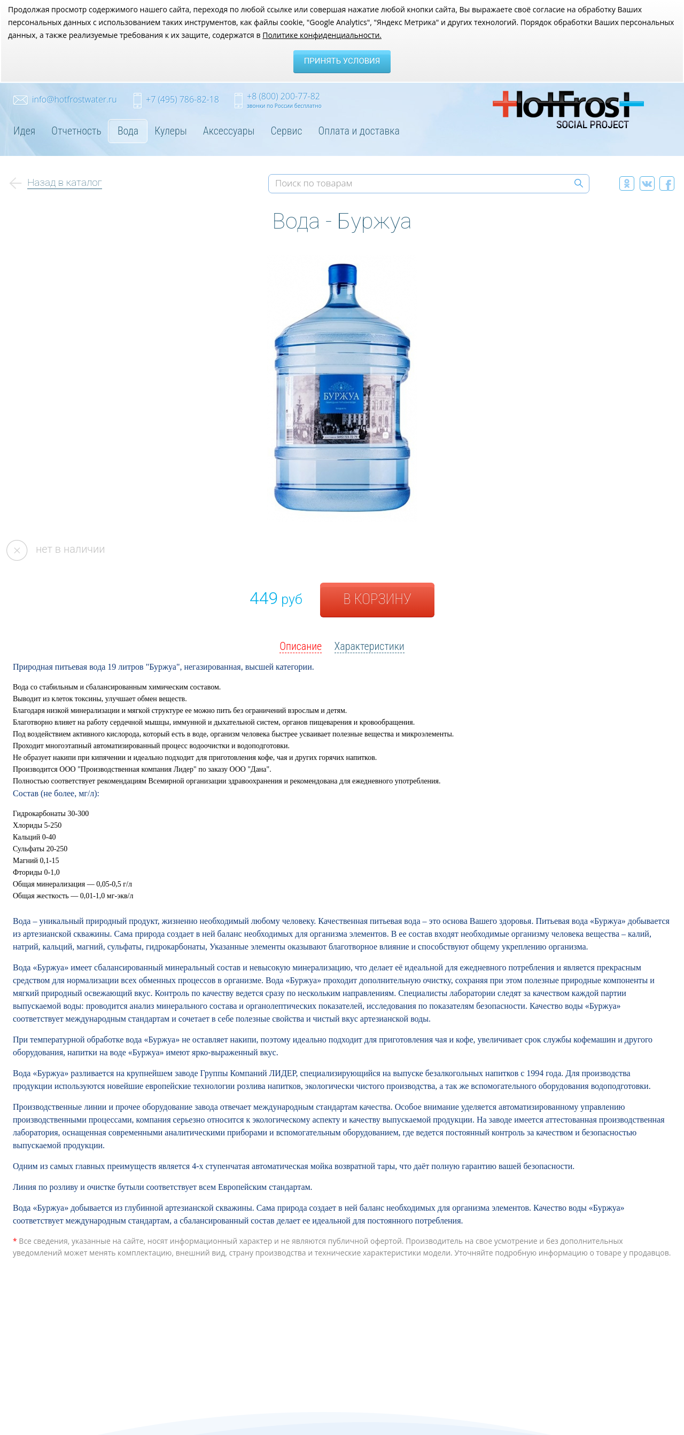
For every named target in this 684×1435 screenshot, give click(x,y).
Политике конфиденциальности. (322, 35)
